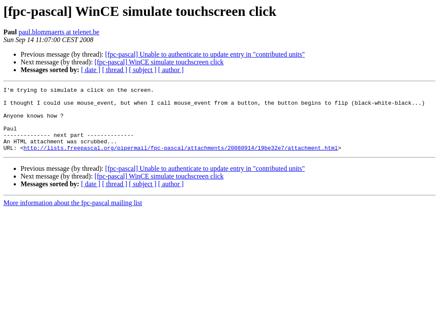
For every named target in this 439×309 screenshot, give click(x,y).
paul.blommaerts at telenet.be (58, 32)
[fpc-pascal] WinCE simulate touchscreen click (158, 62)
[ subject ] (142, 69)
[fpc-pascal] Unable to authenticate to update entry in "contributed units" (205, 54)
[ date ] (90, 69)
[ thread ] (114, 69)
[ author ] (171, 69)
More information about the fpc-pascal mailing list (72, 215)
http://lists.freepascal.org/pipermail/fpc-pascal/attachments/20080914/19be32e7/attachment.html (181, 160)
